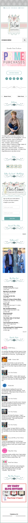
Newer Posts (7, 96)
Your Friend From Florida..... (11, 322)
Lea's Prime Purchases (12, 372)
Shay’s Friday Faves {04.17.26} (11, 310)
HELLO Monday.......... (12, 347)
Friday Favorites (7, 314)
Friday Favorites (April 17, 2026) (11, 305)
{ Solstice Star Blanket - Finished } (12, 300)
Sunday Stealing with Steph (10, 288)
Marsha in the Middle (9, 291)
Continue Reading (14, 73)
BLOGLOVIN (7, 8)
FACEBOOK (14, 8)
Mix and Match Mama (9, 308)
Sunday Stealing (8, 287)
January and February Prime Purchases (16, 437)
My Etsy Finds (11, 385)
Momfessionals (7, 313)
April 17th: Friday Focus (9, 324)
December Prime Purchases (14, 48)
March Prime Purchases (13, 462)
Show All (24, 331)
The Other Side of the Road (11, 318)
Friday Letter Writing (12, 450)
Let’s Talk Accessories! (9, 292)
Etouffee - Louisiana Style (13, 359)
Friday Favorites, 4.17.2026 (10, 328)
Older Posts (21, 96)
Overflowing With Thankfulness (12, 327)
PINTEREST (21, 8)
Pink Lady (6, 304)
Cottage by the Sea (9, 296)
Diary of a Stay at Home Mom (12, 299)
